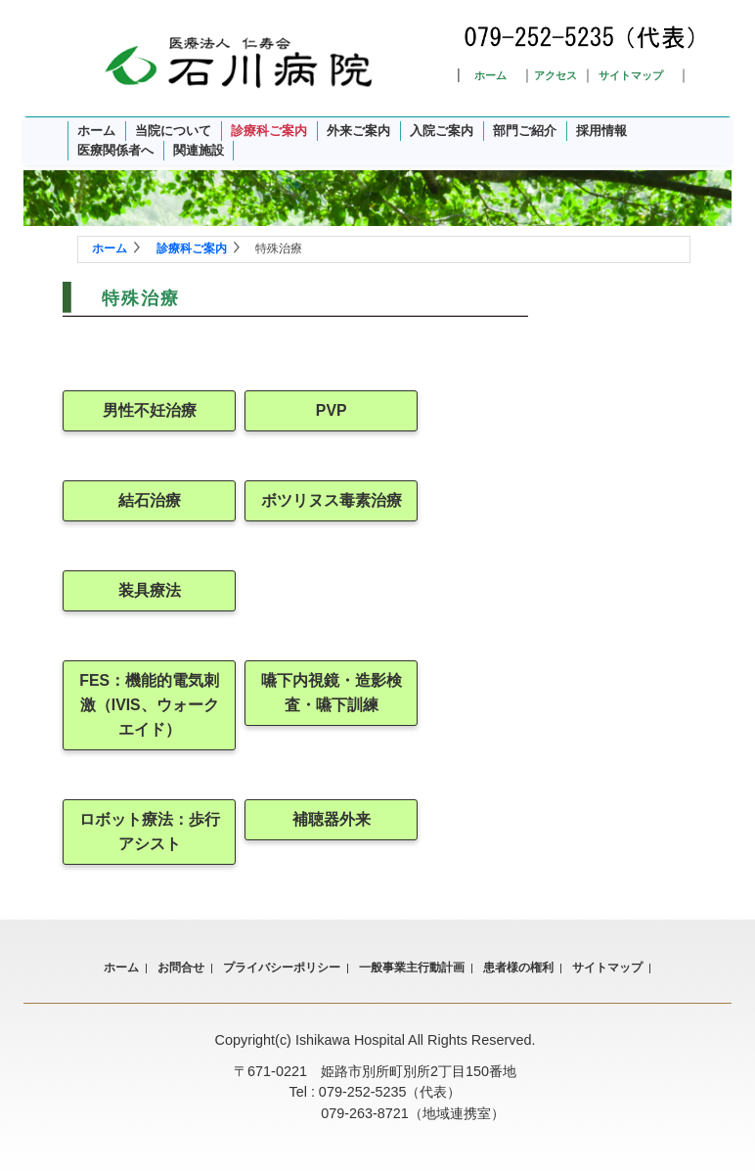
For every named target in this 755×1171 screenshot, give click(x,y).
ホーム (490, 75)
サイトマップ (631, 75)
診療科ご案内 (269, 130)
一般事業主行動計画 (412, 967)
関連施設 (198, 150)
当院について (173, 130)
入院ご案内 (441, 130)
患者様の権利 (518, 967)
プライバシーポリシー (281, 967)
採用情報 (601, 130)
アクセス (555, 75)
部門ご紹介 (524, 130)
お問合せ (180, 967)
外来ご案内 (358, 130)
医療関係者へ (115, 150)
